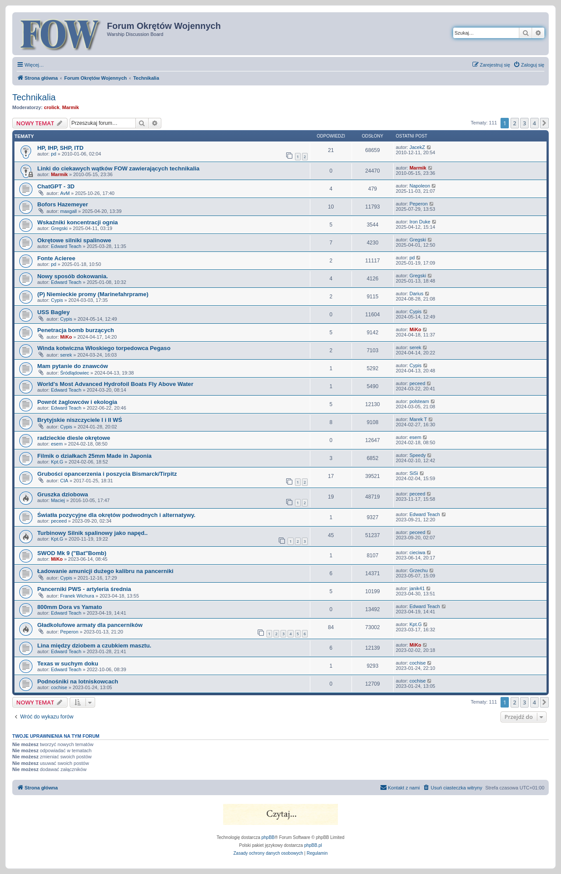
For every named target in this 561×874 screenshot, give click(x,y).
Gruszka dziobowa (62, 494)
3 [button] (524, 123)
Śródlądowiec (74, 372)
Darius (416, 293)
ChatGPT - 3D (56, 186)
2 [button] (514, 123)
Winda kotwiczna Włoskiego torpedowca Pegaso (103, 348)
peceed (417, 383)
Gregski (59, 228)
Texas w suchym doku (67, 663)
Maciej (58, 500)
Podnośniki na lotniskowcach (77, 681)
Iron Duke (419, 221)
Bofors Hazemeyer (62, 204)
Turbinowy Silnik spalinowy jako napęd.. (92, 533)
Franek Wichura (77, 595)
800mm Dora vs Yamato (69, 607)
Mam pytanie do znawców (72, 366)
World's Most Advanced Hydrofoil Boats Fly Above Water (115, 384)
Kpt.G (57, 461)
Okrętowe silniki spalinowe (74, 240)
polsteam (419, 401)
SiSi (413, 473)
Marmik (70, 107)
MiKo (66, 337)
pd (53, 153)
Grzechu (418, 570)
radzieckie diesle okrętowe (73, 438)
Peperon (418, 203)
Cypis (57, 300)
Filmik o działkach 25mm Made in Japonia (94, 456)
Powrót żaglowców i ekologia (77, 402)
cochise (417, 662)
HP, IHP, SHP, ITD (60, 148)
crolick (51, 107)
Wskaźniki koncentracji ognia (77, 222)
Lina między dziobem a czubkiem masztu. (94, 645)
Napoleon (419, 185)
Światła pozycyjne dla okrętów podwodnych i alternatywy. (116, 515)
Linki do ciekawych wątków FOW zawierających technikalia (118, 168)
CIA (64, 480)
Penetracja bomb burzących (75, 330)
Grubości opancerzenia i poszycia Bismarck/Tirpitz (107, 474)
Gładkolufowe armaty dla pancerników (89, 625)
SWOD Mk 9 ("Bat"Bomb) (72, 553)
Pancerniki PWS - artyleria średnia (84, 589)
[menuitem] (528, 65)
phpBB (268, 837)
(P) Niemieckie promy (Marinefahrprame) (93, 294)
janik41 (417, 588)
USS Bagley (53, 312)
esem (57, 443)
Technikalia (34, 97)
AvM (65, 193)
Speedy (417, 455)
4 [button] (534, 123)
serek (66, 354)
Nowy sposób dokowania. (72, 276)
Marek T (418, 419)
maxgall (68, 211)
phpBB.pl (313, 845)
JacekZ (417, 147)
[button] (544, 123)
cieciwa (417, 552)
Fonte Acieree (56, 258)
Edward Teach (66, 246)
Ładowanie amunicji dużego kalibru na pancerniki (105, 571)
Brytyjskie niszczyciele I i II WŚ (79, 420)
